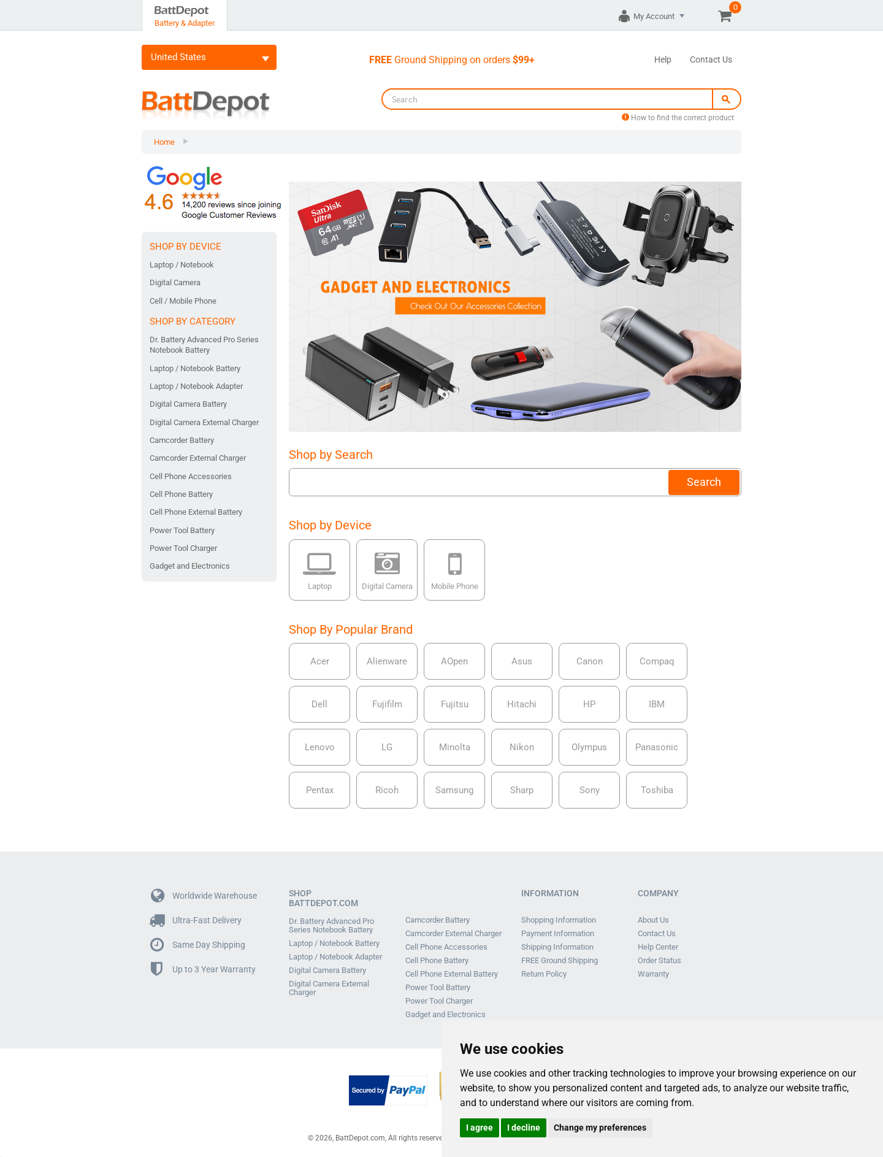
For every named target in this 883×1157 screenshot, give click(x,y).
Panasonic (656, 747)
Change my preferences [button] (600, 1127)
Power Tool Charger (183, 548)
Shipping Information (557, 947)
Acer (319, 661)
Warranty (653, 974)
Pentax (320, 790)
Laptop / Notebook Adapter (196, 386)
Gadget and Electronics (190, 566)
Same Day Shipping (198, 945)
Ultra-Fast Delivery (196, 920)
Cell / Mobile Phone (183, 301)
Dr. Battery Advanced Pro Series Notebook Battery (204, 345)
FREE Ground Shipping (559, 960)
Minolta (454, 747)
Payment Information (557, 933)
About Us (653, 920)
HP (589, 704)
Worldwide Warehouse (204, 896)
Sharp (521, 790)
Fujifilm (387, 704)
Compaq (657, 661)
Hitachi (522, 704)
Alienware (387, 661)
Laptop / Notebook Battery (195, 368)
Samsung (454, 790)
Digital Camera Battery (188, 404)
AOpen (454, 661)
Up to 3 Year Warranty (203, 969)
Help (662, 59)
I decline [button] (523, 1127)
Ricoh (387, 790)
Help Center (658, 947)
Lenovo (320, 747)
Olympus (589, 747)
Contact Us (711, 59)
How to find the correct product (678, 117)
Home (164, 142)
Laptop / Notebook (182, 264)
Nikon (522, 747)
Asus (521, 661)
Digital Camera (175, 282)
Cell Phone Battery (181, 494)
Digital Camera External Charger (204, 422)
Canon (589, 661)
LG (386, 747)
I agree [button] (479, 1127)
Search (704, 481)
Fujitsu (454, 704)
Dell (319, 704)
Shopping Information (558, 920)
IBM (657, 704)
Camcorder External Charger (198, 458)
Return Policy (544, 974)
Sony (589, 790)
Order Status (659, 960)
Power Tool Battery (182, 530)
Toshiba (657, 790)
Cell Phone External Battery (196, 512)
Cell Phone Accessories (191, 476)
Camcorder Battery (182, 440)
